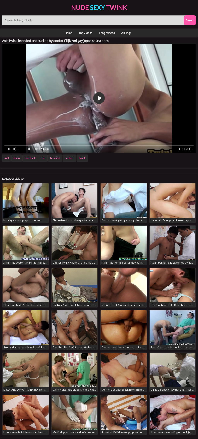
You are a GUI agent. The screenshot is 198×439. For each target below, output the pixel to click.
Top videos (85, 33)
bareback (30, 158)
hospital (55, 158)
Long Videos (107, 33)
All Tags (126, 33)
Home (68, 33)
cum (42, 158)
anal (6, 158)
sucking (69, 158)
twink (82, 158)
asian (17, 158)
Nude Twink (99, 7)
